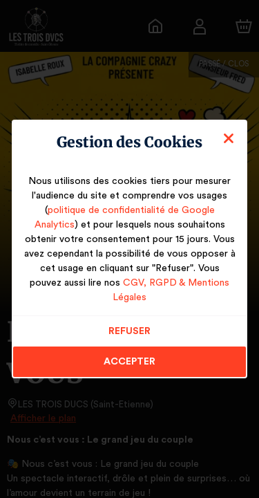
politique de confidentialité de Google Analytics (129, 217)
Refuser (129, 323)
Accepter (129, 354)
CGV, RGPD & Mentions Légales (158, 289)
